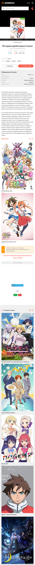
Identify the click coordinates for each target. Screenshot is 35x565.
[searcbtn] (3, 8)
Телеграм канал (19, 285)
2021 (32, 74)
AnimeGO (9, 3)
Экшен (19, 61)
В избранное (9, 66)
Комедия (8, 61)
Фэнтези (14, 61)
